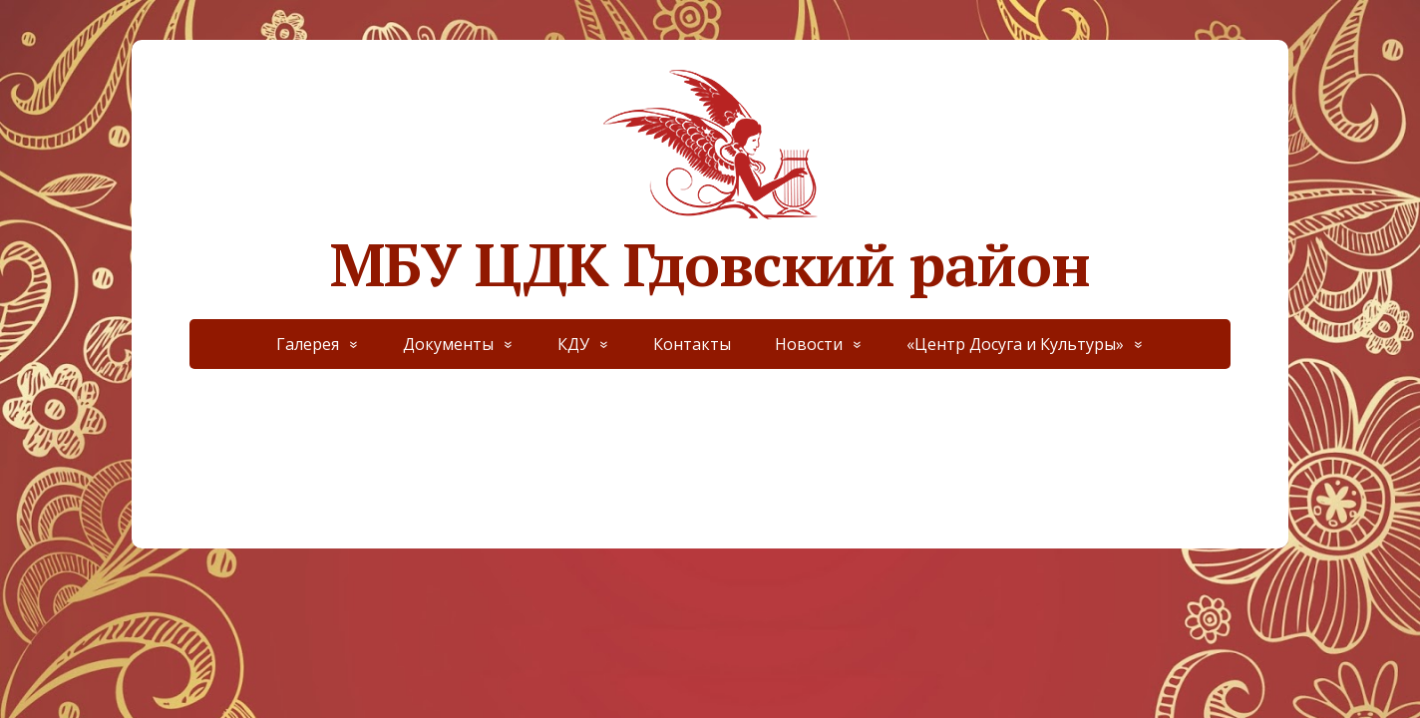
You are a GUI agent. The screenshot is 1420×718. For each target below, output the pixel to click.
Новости (809, 344)
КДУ (573, 344)
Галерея (307, 344)
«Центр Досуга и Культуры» (1015, 344)
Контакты (692, 344)
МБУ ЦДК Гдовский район (710, 179)
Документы (448, 344)
